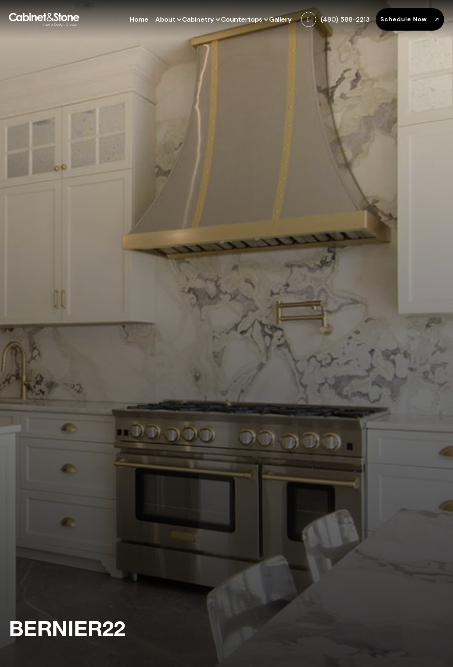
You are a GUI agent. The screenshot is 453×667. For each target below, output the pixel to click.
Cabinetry (198, 18)
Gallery (280, 19)
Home (139, 19)
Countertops (241, 18)
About (165, 18)
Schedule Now (410, 19)
